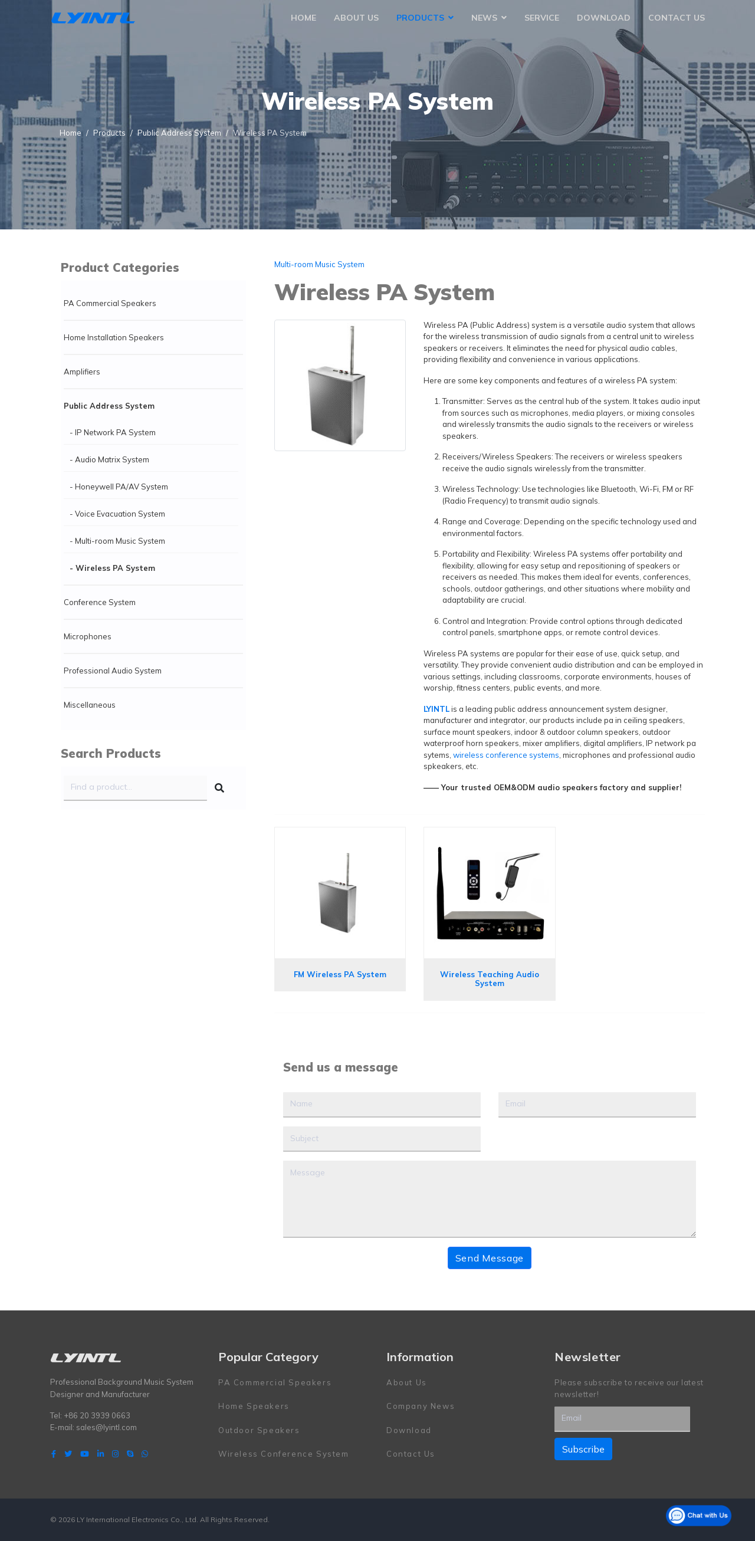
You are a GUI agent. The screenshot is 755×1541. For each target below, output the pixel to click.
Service (541, 17)
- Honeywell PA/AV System (119, 486)
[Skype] (130, 1453)
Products (420, 17)
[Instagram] (115, 1453)
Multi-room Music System (319, 264)
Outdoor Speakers (259, 1430)
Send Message (489, 1258)
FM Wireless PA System (340, 974)
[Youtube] (84, 1453)
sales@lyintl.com (106, 1427)
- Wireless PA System (112, 568)
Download (604, 17)
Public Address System (109, 405)
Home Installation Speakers (114, 337)
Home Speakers (254, 1406)
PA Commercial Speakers (110, 303)
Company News (420, 1406)
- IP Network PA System (113, 432)
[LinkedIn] (100, 1453)
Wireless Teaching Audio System (489, 979)
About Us (356, 17)
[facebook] (53, 1453)
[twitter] (68, 1453)
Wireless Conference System (283, 1453)
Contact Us (676, 17)
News (484, 17)
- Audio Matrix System (109, 459)
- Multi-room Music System (117, 541)
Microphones (87, 636)
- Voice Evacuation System (117, 513)
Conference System (100, 602)
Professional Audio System (113, 670)
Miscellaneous (90, 704)
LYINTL (436, 709)
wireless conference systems (506, 755)
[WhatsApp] (145, 1453)
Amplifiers (82, 371)
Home (303, 17)
